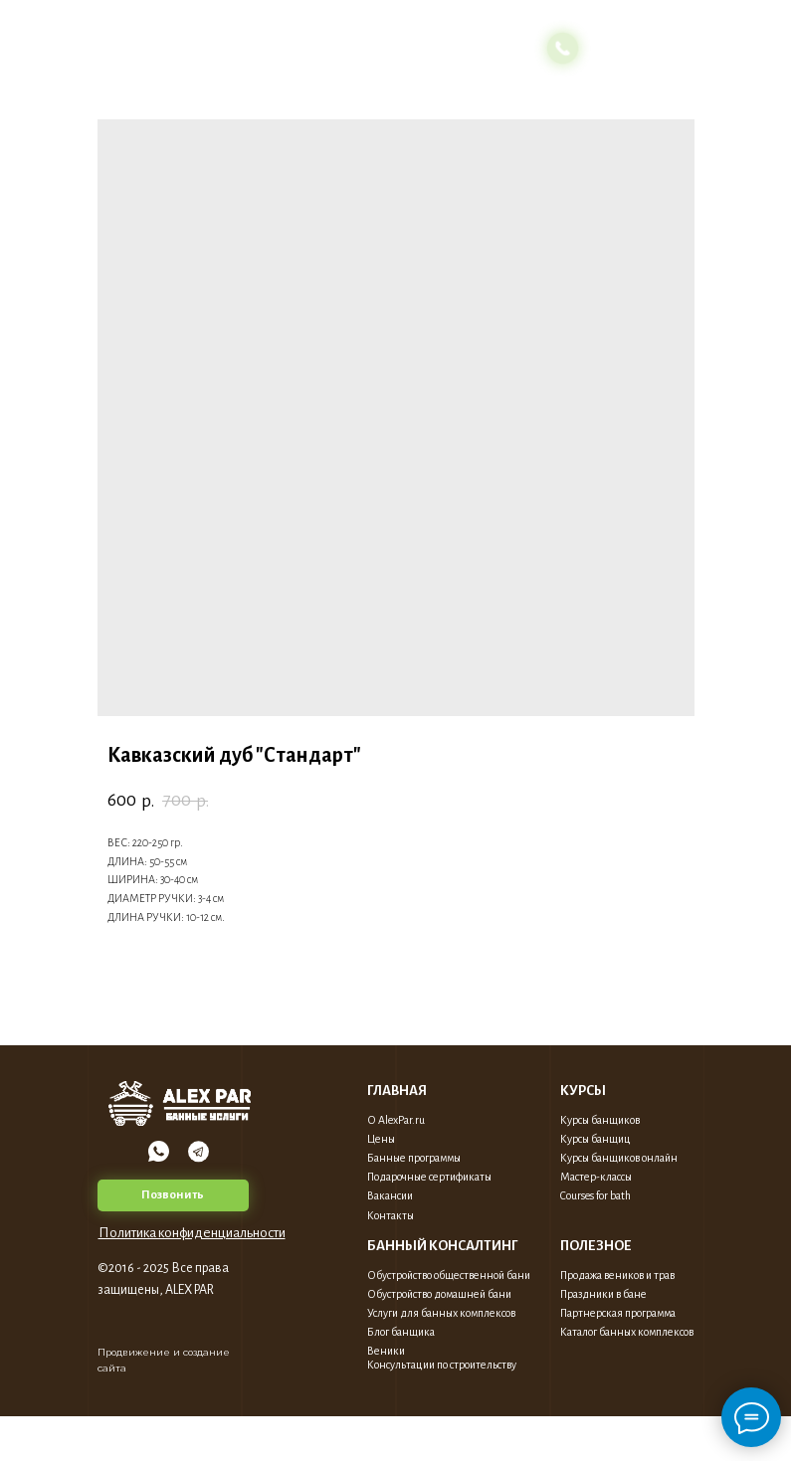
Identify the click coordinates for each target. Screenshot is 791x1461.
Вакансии (390, 1195)
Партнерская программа (618, 1313)
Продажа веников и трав (617, 1275)
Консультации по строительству (441, 1364)
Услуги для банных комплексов (441, 1313)
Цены (381, 1139)
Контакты (390, 1215)
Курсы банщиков (600, 1120)
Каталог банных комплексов (626, 1332)
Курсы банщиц (595, 1139)
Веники (386, 1351)
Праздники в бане (603, 1294)
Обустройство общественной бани (448, 1275)
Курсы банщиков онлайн (619, 1158)
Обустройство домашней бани (439, 1294)
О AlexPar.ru (396, 1120)
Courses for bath (595, 1195)
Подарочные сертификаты (429, 1177)
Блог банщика (401, 1332)
